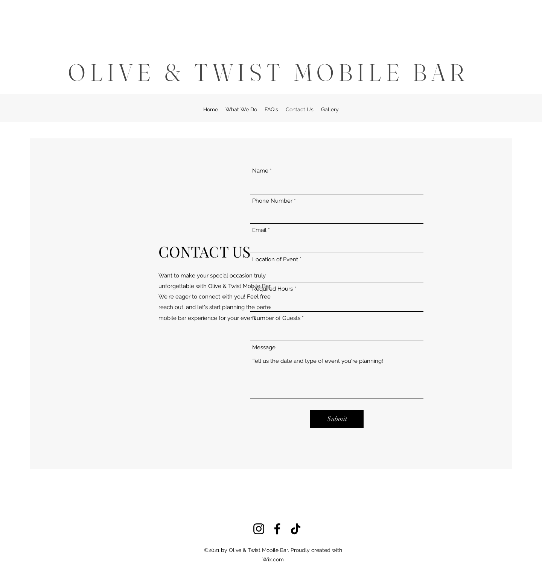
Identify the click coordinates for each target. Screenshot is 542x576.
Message (264, 347)
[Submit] (337, 419)
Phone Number (272, 201)
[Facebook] (277, 528)
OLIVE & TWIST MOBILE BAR (268, 72)
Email (259, 230)
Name (260, 171)
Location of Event (275, 259)
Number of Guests (276, 318)
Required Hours (272, 289)
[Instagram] (258, 528)
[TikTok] (295, 528)
